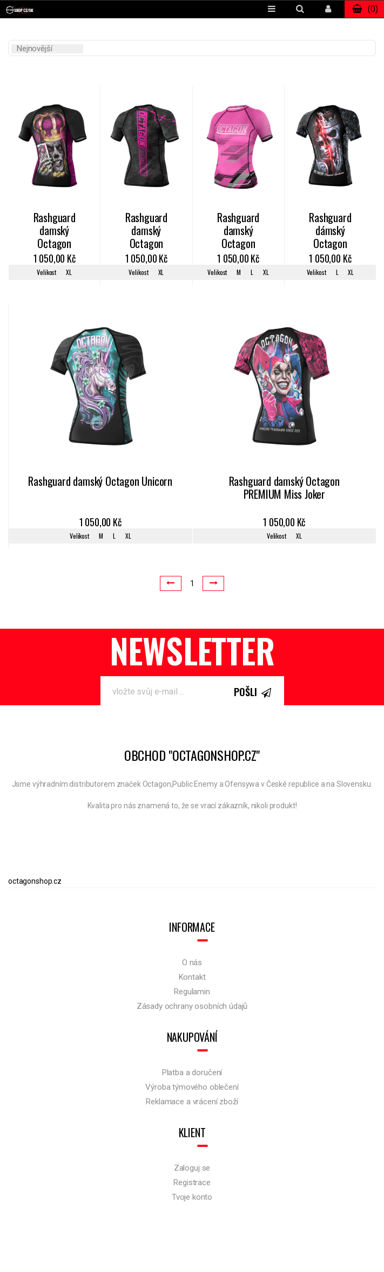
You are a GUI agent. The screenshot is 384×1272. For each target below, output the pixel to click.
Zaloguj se (192, 1168)
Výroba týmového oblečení (191, 1087)
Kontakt (192, 977)
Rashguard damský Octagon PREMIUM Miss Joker (284, 488)
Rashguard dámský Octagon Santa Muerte (330, 231)
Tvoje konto (192, 1197)
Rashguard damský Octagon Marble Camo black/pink (146, 231)
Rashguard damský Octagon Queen (54, 231)
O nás (192, 962)
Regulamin (192, 991)
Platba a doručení (192, 1072)
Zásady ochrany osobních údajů (192, 1006)
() (364, 9)
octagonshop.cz (35, 881)
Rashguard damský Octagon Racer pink (238, 231)
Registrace (192, 1182)
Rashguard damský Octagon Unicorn (100, 482)
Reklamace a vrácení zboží (192, 1101)
